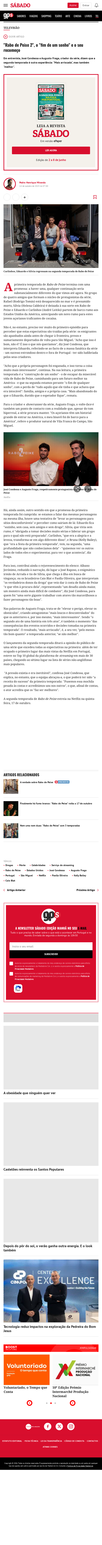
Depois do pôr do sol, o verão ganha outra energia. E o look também (48, 1248)
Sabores (21, 16)
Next (72, 1403)
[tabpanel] (26, 1374)
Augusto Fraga (79, 870)
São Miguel (27, 875)
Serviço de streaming (63, 865)
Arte (67, 16)
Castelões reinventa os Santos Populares (34, 1169)
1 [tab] (47, 1403)
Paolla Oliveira (60, 875)
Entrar (86, 5)
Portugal (10, 875)
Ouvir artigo (14, 37)
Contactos (92, 1441)
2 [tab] (51, 1403)
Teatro (58, 16)
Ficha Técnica (31, 1441)
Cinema (77, 16)
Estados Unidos (35, 870)
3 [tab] (55, 1403)
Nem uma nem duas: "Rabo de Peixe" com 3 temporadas (50, 825)
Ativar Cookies (50, 1446)
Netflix (42, 875)
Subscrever (51, 954)
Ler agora (51, 150)
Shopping (46, 16)
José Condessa (57, 870)
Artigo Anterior (16, 890)
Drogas (9, 865)
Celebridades (38, 865)
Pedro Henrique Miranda (32, 182)
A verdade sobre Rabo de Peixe (36, 782)
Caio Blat (10, 880)
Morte (22, 865)
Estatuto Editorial (12, 1441)
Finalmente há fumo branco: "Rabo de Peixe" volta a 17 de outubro (56, 803)
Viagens (33, 16)
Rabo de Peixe (13, 870)
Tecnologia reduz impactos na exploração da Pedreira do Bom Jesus (50, 1328)
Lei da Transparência (51, 1441)
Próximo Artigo (85, 890)
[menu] (6, 5)
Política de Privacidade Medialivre (80, 1466)
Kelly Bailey (80, 875)
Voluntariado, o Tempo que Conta (25, 1389)
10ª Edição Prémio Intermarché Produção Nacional (70, 1391)
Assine (73, 5)
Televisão (12, 28)
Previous (29, 1403)
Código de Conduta (74, 1441)
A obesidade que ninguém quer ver (30, 1093)
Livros (88, 16)
